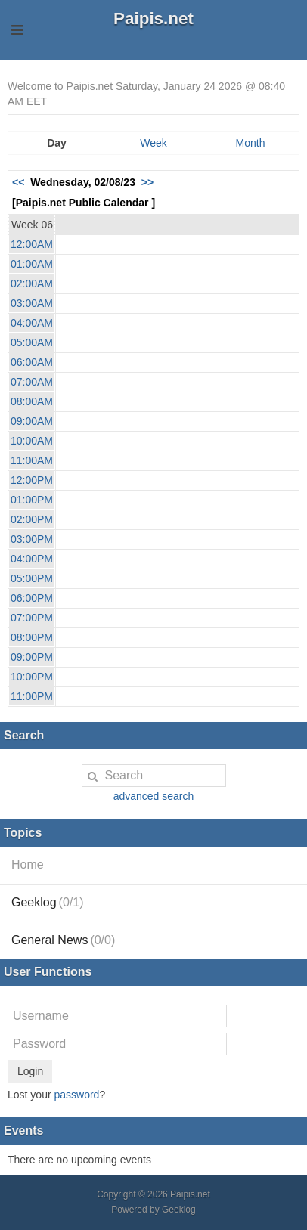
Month (250, 143)
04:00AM (32, 323)
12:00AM (32, 244)
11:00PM (32, 696)
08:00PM (32, 637)
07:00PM (32, 618)
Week (153, 143)
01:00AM (32, 264)
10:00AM (32, 441)
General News (63, 940)
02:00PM (32, 519)
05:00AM (32, 342)
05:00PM (32, 578)
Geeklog (47, 902)
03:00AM (32, 303)
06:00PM (32, 598)
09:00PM (32, 657)
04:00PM (32, 559)
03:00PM (32, 539)
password (76, 1095)
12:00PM (32, 480)
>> (147, 182)
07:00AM (32, 382)
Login (30, 1071)
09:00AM (32, 421)
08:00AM (32, 401)
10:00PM (32, 677)
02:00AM (32, 283)
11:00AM (32, 460)
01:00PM (32, 500)
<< (18, 182)
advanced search (153, 796)
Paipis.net (153, 18)
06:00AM (32, 362)
